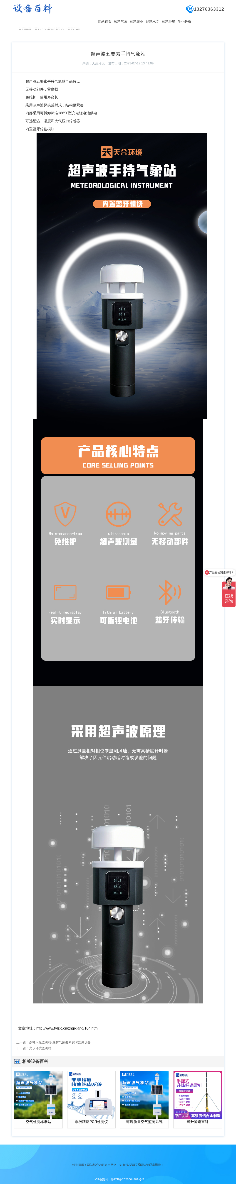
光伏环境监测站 (40, 1048)
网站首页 (105, 21)
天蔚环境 (98, 63)
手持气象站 (56, 81)
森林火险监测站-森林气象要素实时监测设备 (60, 1042)
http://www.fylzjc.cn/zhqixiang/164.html (67, 1028)
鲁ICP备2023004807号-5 (127, 1179)
